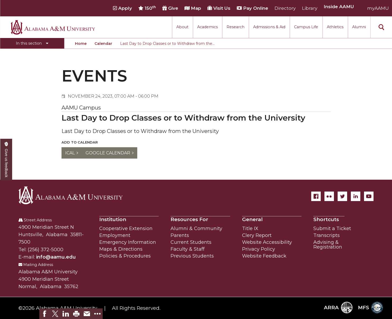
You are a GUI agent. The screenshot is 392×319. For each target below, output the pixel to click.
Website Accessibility (267, 242)
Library (309, 8)
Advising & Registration (327, 244)
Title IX (250, 228)
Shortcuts (326, 219)
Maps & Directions (121, 249)
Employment (114, 235)
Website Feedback (264, 256)
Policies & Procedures (125, 256)
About (182, 27)
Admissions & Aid (269, 27)
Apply (122, 8)
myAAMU (378, 8)
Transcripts (326, 235)
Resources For (189, 219)
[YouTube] (369, 196)
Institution (112, 219)
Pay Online (252, 8)
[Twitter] (342, 196)
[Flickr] (329, 196)
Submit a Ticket (332, 228)
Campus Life (306, 27)
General (252, 219)
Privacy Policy (258, 249)
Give (170, 8)
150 (147, 8)
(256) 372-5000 (45, 250)
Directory (285, 8)
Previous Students (192, 256)
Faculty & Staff (188, 249)
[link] (44, 313)
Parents (180, 235)
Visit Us (218, 8)
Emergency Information (127, 242)
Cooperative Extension (126, 228)
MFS (370, 307)
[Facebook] (316, 196)
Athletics (335, 27)
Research (235, 27)
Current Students (191, 242)
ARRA (338, 307)
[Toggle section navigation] (32, 43)
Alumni (359, 27)
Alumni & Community (196, 228)
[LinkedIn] (355, 196)
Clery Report (257, 235)
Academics (207, 27)
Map (193, 8)
